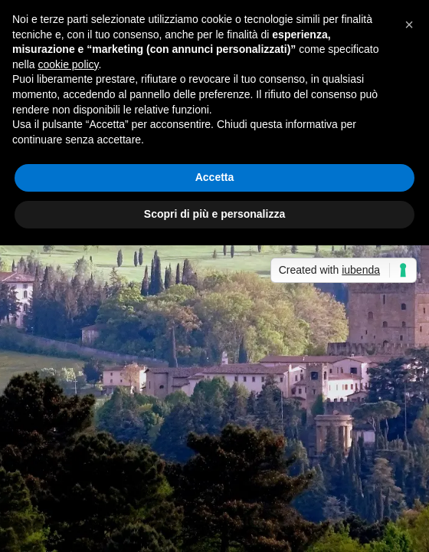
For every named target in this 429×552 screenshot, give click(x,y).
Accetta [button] (214, 177)
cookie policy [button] (68, 64)
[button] (409, 24)
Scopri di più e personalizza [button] (214, 214)
